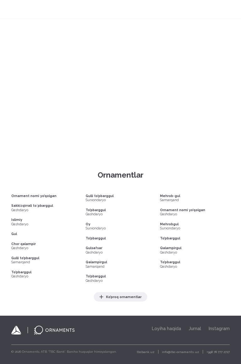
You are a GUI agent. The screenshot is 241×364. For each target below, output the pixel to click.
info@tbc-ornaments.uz (180, 352)
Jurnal (195, 328)
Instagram (219, 328)
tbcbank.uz (145, 352)
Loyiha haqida (166, 328)
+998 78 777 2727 (218, 352)
